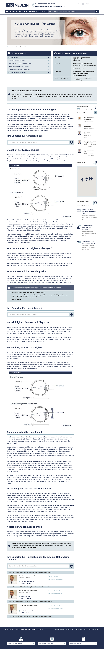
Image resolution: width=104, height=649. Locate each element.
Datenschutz (78, 629)
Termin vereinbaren (56, 579)
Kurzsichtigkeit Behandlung (17, 72)
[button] (86, 179)
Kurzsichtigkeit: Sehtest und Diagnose (19, 69)
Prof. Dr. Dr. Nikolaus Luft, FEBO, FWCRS (89, 154)
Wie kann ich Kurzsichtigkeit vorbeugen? (20, 63)
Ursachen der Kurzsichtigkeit (17, 60)
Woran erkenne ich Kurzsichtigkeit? (19, 66)
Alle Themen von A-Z (75, 643)
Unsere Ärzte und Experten (15, 643)
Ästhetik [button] (23, 12)
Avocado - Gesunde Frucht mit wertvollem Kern (89, 212)
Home (8, 47)
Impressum (69, 629)
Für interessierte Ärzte (91, 629)
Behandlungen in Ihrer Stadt (46, 643)
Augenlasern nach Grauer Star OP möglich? (87, 228)
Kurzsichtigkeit (13, 57)
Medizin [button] (13, 12)
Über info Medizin (59, 629)
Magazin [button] (33, 12)
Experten (42, 12)
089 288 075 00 (55, 605)
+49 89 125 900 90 (56, 591)
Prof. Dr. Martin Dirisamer (87, 136)
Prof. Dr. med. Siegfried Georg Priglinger (90, 145)
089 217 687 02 (55, 576)
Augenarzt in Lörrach (89, 128)
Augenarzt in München (24, 577)
